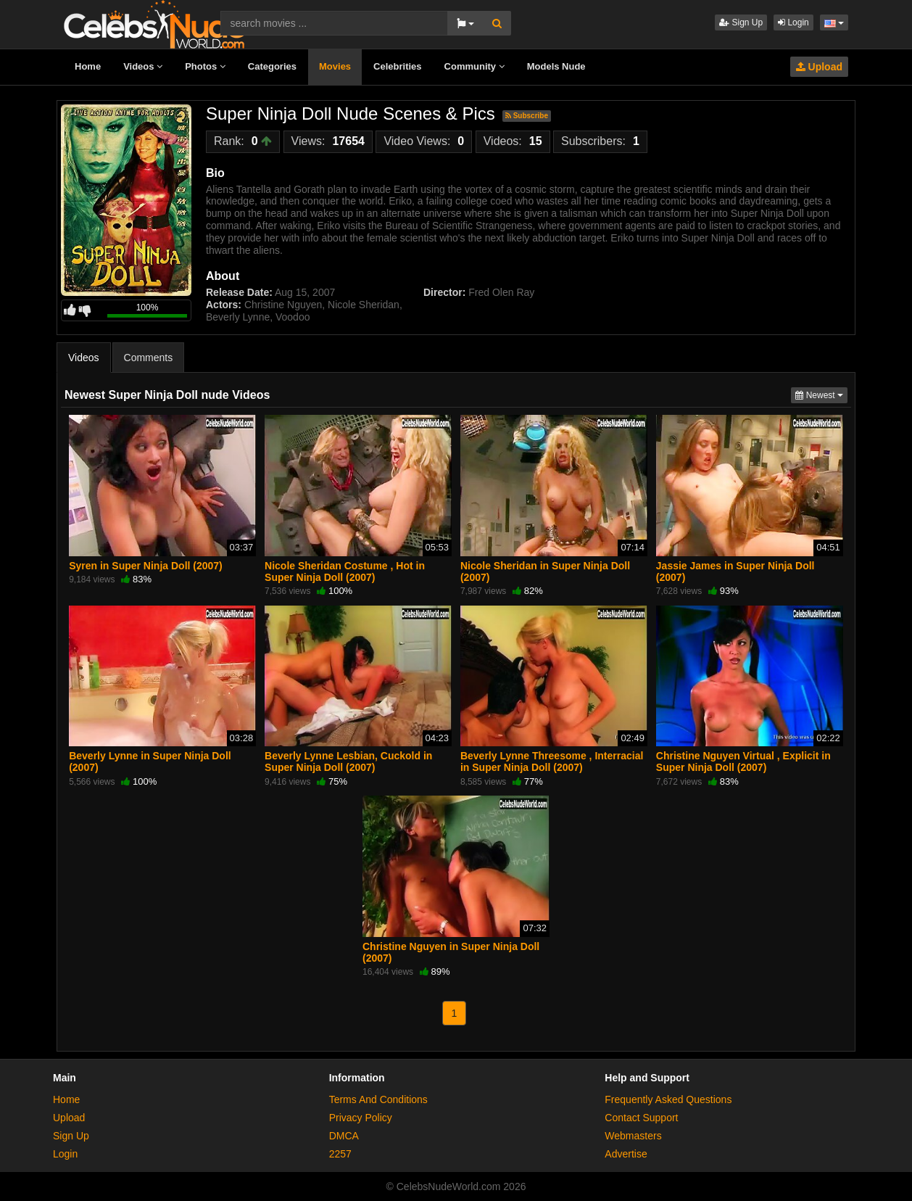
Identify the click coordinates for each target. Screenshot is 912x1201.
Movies (335, 66)
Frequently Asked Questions (668, 1099)
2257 (340, 1154)
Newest (821, 394)
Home (88, 66)
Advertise (626, 1154)
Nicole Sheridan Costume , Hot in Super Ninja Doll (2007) (345, 571)
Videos (142, 66)
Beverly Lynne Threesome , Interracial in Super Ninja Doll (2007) (551, 761)
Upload (819, 67)
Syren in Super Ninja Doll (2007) (146, 565)
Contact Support (641, 1117)
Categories (272, 66)
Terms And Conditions (378, 1099)
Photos (205, 66)
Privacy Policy (360, 1117)
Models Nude (556, 66)
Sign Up (741, 22)
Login (793, 22)
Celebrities (397, 66)
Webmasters (633, 1136)
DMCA (344, 1136)
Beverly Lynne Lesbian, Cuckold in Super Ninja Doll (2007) (348, 761)
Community (474, 66)
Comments (148, 357)
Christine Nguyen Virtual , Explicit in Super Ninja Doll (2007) (743, 761)
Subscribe (526, 116)
